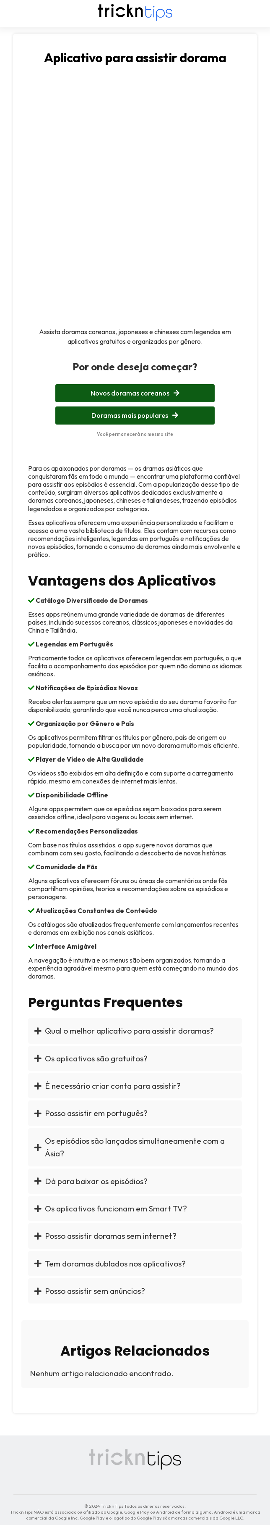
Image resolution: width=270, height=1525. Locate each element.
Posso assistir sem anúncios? (89, 1291)
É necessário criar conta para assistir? (107, 1086)
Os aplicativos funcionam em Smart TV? (110, 1208)
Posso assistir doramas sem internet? (105, 1236)
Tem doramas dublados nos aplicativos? (110, 1264)
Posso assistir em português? (91, 1113)
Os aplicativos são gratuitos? (91, 1058)
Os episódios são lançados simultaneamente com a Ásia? (129, 1147)
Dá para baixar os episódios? (91, 1181)
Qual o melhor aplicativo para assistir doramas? (124, 1031)
